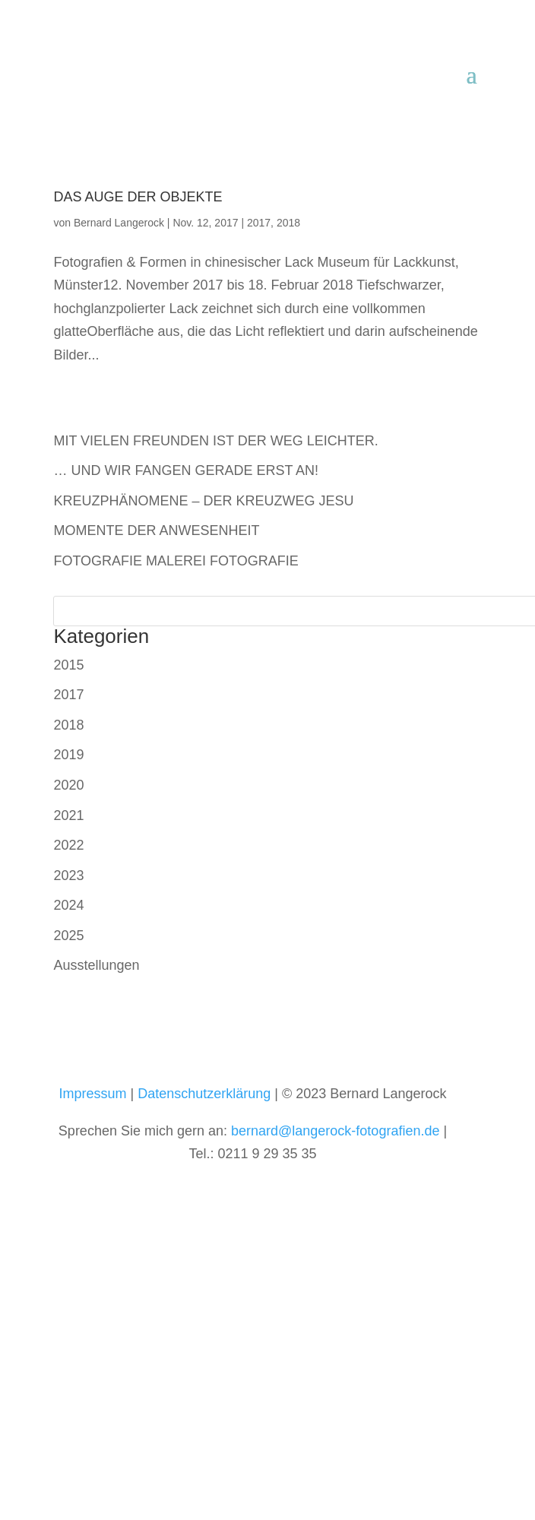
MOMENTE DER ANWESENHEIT (156, 530)
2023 (68, 875)
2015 (68, 665)
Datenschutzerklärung (204, 1093)
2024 (68, 905)
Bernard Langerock (119, 223)
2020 (68, 785)
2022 (68, 845)
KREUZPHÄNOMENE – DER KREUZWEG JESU (203, 500)
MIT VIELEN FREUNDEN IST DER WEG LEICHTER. (215, 440)
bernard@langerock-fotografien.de (335, 1130)
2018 (288, 223)
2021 (68, 815)
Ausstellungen (96, 965)
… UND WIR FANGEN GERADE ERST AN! (185, 470)
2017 (259, 223)
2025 (68, 935)
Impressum (93, 1093)
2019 (68, 754)
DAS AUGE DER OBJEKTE (137, 196)
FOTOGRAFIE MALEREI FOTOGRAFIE (175, 560)
